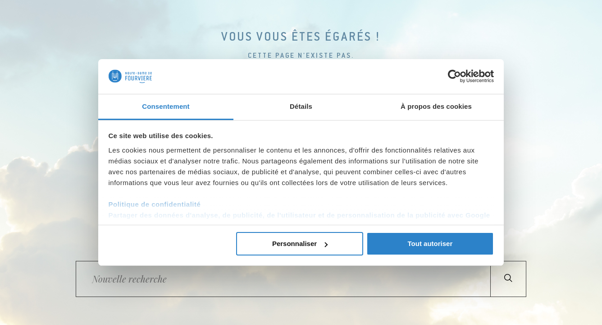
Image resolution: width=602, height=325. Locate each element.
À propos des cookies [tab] (436, 106)
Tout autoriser (430, 243)
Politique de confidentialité (155, 204)
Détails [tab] (301, 106)
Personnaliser (300, 243)
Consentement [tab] (165, 106)
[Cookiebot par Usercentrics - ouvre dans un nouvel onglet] (454, 76)
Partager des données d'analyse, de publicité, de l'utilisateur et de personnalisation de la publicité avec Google (299, 215)
